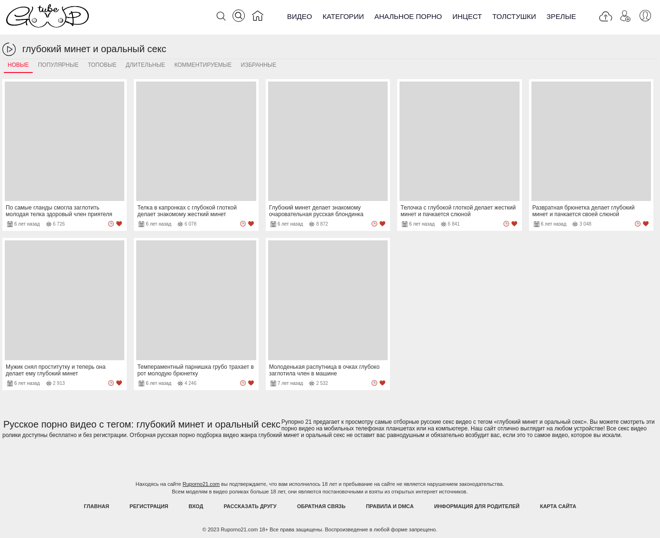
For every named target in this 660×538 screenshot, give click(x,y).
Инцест (467, 16)
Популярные (58, 65)
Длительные (145, 65)
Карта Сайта (558, 506)
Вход (196, 506)
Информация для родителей (477, 506)
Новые (18, 65)
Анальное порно (408, 16)
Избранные (259, 65)
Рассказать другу (250, 506)
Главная (96, 506)
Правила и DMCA (390, 506)
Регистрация (149, 506)
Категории (343, 16)
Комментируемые (203, 65)
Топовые (102, 65)
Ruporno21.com (201, 484)
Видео (299, 16)
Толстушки (514, 16)
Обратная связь (321, 506)
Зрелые (561, 16)
